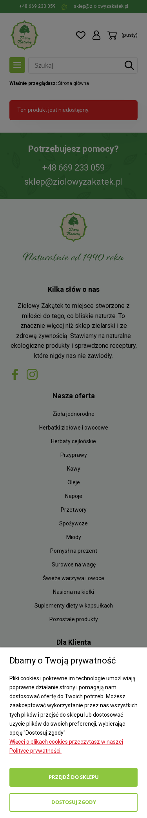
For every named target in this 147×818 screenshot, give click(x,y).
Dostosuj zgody (73, 801)
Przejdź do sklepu (74, 776)
